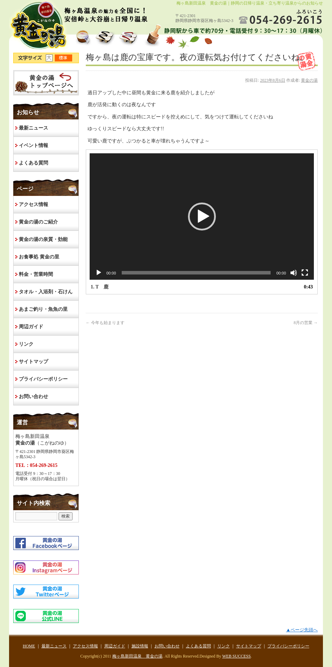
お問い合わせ (33, 396)
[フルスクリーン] (304, 272)
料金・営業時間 (36, 274)
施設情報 (139, 646)
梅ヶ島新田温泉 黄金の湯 (137, 656)
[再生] (98, 272)
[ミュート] (293, 272)
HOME (46, 82)
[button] (202, 216)
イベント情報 (33, 145)
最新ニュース (33, 128)
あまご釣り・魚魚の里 (43, 309)
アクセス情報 (33, 204)
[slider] (196, 272)
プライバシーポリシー (43, 379)
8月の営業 (306, 322)
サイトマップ (33, 361)
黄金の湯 (309, 80)
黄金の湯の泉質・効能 (43, 239)
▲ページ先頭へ (302, 629)
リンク (26, 344)
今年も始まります (105, 322)
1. (99, 286)
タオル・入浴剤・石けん (46, 291)
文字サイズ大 (50, 58)
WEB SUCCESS (236, 656)
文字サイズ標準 (64, 58)
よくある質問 (33, 163)
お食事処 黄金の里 (39, 256)
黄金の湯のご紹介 (38, 222)
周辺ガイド (31, 326)
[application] (202, 216)
